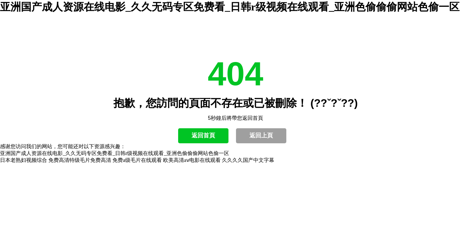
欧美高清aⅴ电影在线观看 (192, 160)
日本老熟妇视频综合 (23, 160)
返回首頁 (203, 135)
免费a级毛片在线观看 (137, 160)
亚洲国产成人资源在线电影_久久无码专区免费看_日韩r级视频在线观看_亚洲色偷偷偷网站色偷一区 (230, 7)
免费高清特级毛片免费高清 (79, 160)
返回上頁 (261, 135)
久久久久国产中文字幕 (248, 160)
